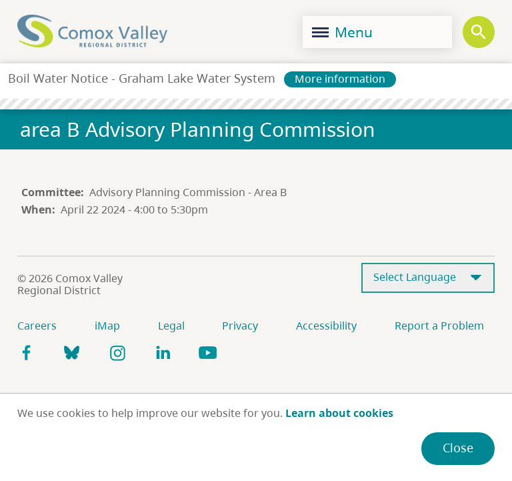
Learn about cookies (339, 413)
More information (340, 78)
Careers (37, 325)
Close (458, 448)
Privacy (240, 325)
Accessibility (326, 325)
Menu (342, 32)
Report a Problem (439, 325)
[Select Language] (428, 278)
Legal (171, 325)
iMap (107, 325)
